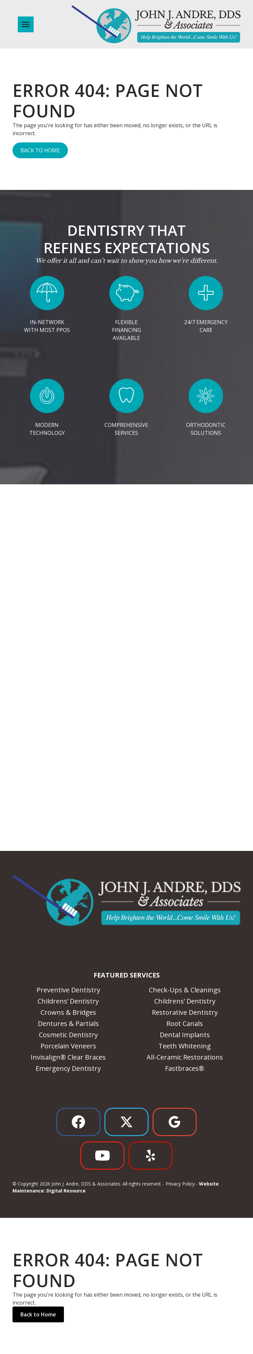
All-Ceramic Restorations (185, 1057)
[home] (155, 24)
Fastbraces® (184, 1068)
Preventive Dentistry (68, 989)
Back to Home (40, 150)
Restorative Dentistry (185, 1012)
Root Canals (184, 1023)
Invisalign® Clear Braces (68, 1057)
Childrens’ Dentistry (68, 1001)
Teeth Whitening (184, 1045)
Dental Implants (185, 1034)
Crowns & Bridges (68, 1012)
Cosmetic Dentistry (68, 1034)
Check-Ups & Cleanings (185, 989)
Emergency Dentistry (68, 1068)
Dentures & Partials (68, 1023)
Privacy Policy (180, 1184)
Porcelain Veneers (68, 1045)
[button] (24, 24)
